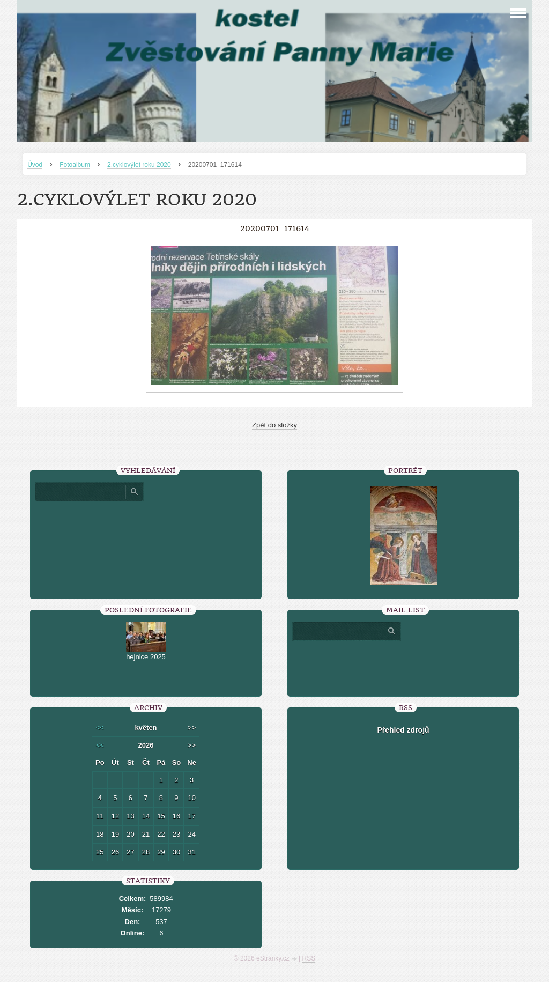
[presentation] (403, 664)
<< (100, 727)
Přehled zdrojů (403, 730)
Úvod (34, 164)
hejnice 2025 (146, 657)
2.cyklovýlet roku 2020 (139, 164)
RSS (309, 958)
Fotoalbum (75, 164)
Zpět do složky (274, 425)
